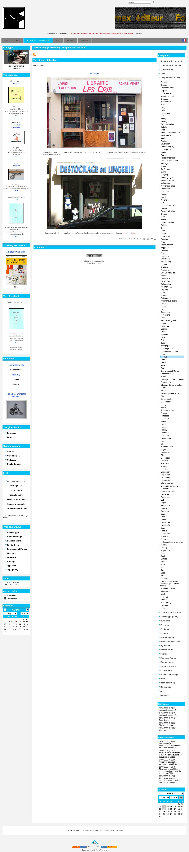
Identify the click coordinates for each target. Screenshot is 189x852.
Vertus (163, 517)
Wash (163, 362)
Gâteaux (164, 99)
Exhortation (166, 284)
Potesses (165, 416)
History (164, 430)
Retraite (164, 461)
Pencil (163, 152)
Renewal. (165, 597)
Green (163, 323)
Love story (165, 236)
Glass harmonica (168, 205)
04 (164, 806)
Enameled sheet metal (170, 132)
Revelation (165, 276)
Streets (164, 576)
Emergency (166, 135)
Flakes (164, 413)
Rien (163, 455)
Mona (163, 166)
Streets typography (168, 617)
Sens (163, 528)
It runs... (164, 545)
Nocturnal (165, 326)
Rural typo (164, 621)
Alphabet (164, 695)
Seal (163, 556)
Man (163, 242)
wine (163, 562)
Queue (164, 264)
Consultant (165, 312)
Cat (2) (164, 548)
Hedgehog (165, 113)
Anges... (164, 449)
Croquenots (166, 477)
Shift (165, 357)
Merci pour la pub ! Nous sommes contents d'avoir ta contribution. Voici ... (170, 771)
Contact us (11, 595)
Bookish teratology (168, 674)
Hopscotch (165, 256)
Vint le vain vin (167, 483)
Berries (164, 155)
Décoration (165, 458)
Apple (163, 503)
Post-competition (167, 637)
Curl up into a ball (168, 273)
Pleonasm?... (166, 591)
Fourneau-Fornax (167, 658)
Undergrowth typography (171, 61)
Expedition (165, 472)
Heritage (164, 163)
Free (163, 130)
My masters (165, 645)
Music (163, 354)
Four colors (166, 382)
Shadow (164, 600)
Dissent (164, 194)
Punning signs (167, 177)
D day (163, 404)
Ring (163, 107)
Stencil (16, 379)
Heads (164, 304)
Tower (163, 376)
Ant (162, 340)
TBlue (163, 407)
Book (162, 679)
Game (163, 306)
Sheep (164, 118)
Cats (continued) (168, 222)
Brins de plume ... (166, 720)
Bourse (164, 559)
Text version (12, 598)
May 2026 (171, 794)
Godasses (165, 480)
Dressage (165, 452)
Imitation (164, 469)
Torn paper (165, 346)
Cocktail (164, 250)
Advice (164, 141)
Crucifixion (165, 144)
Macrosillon (166, 102)
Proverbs (164, 625)
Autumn (164, 466)
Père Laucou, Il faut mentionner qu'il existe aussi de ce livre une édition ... (170, 746)
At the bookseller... (169, 491)
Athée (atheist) (167, 245)
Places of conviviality (169, 641)
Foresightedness (168, 158)
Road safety (166, 261)
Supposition (166, 247)
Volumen (164, 334)
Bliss (163, 332)
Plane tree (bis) (167, 147)
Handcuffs (165, 525)
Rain (163, 318)
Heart (163, 197)
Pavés (163, 519)
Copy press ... (164, 730)
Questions (165, 533)
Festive (164, 531)
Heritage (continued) (169, 161)
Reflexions (165, 315)
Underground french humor (172, 379)
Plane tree (165, 189)
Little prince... (166, 93)
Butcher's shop (167, 374)
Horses (164, 427)
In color (164, 388)
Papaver (164, 90)
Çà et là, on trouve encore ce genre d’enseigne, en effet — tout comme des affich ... (170, 780)
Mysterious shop (168, 186)
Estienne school (168, 298)
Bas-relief (165, 463)
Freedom (165, 270)
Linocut (16, 384)
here (163, 608)
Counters (165, 511)
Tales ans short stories (170, 612)
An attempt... (166, 287)
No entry (164, 200)
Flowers (164, 536)
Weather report (167, 180)
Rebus (164, 225)
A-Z (162, 203)
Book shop (165, 508)
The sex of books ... (167, 725)
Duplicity (164, 290)
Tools (162, 73)
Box (162, 309)
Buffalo (164, 127)
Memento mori (167, 447)
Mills (163, 104)
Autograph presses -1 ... (168, 715)
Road (163, 390)
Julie (163, 217)
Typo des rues (166, 69)
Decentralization (168, 211)
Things (164, 214)
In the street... (167, 489)
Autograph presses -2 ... (168, 710)
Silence (164, 208)
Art (162, 567)
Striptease (165, 505)
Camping (165, 435)
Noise (163, 110)
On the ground (167, 348)
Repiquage (165, 475)
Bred (163, 573)
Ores (163, 292)
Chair (163, 396)
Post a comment (94, 256)
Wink (163, 594)
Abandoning (166, 433)
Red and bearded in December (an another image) (169, 583)
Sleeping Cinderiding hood (172, 385)
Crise (163, 444)
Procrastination (167, 124)
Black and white (167, 88)
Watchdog (165, 259)
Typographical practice (170, 65)
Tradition (164, 267)
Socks (163, 219)
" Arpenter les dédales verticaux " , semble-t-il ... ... (170, 763)
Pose (163, 365)
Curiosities (165, 522)
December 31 (166, 399)
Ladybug (164, 175)
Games (164, 578)
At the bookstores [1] (16, 370)
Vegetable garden (168, 96)
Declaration (166, 438)
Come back (166, 494)
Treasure (165, 85)
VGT (163, 138)
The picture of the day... (170, 78)
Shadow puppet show (170, 393)
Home (163, 441)
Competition (165, 670)
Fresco (164, 82)
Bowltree (164, 239)
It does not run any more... (172, 542)
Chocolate (165, 278)
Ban (162, 368)
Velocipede (165, 183)
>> (181, 798)
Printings (164, 629)
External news (166, 662)
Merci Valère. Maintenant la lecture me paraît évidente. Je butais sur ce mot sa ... (171, 755)
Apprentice (165, 550)
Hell (162, 116)
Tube (163, 343)
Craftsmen (165, 169)
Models (164, 295)
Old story (165, 419)
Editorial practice (167, 666)
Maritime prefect (168, 588)
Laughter (164, 605)
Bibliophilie (165, 687)
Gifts (163, 553)
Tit (162, 228)
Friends (163, 654)
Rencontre (165, 497)
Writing (164, 121)
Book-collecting (167, 683)
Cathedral (165, 191)
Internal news (166, 650)
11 (164, 809)
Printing (163, 633)
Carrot (163, 172)
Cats (163, 231)
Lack (163, 337)
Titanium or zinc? (168, 410)
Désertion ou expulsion (170, 486)
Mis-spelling (166, 602)
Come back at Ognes (170, 371)
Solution (164, 421)
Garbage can (166, 149)
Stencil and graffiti (168, 320)
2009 (163, 564)
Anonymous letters (169, 301)
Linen (163, 233)
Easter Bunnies (167, 281)
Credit (163, 424)
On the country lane (169, 351)
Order (163, 539)
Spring (164, 514)
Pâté (163, 360)
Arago (163, 253)
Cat (162, 570)
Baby (163, 500)
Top (94, 843)
